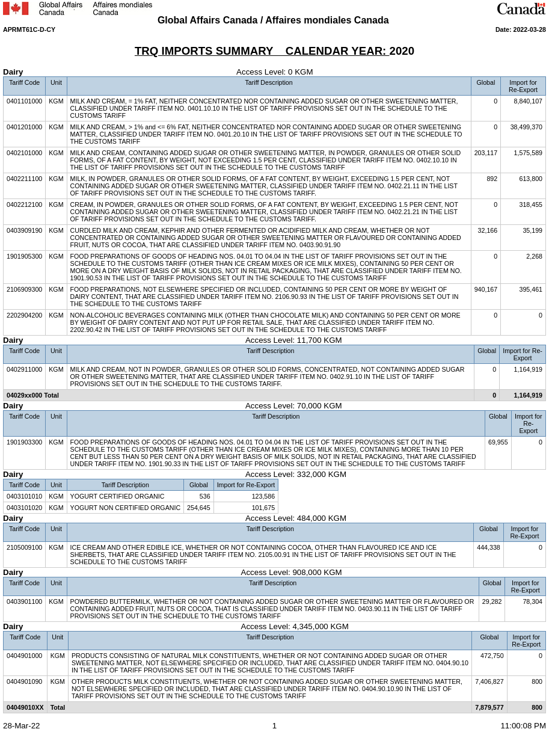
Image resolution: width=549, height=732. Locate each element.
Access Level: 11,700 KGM (187, 340)
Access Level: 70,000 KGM (182, 405)
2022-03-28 (529, 29)
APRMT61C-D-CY (29, 29)
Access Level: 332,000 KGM (184, 474)
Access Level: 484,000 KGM (184, 518)
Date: (504, 29)
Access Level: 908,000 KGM (182, 572)
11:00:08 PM (523, 725)
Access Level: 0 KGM (173, 71)
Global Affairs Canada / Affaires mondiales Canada (274, 20)
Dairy (13, 71)
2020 (402, 51)
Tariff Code (24, 82)
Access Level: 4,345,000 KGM (185, 626)
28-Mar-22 (21, 725)
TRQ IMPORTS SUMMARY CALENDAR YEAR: (262, 51)
